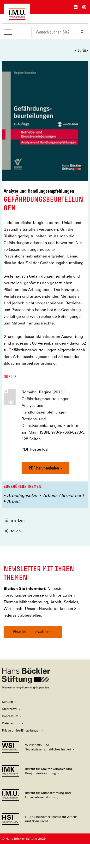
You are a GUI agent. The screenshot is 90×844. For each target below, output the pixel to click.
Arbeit (13, 501)
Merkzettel (9, 709)
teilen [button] (13, 531)
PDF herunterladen (44, 467)
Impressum (10, 716)
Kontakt (7, 702)
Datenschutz (11, 723)
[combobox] (54, 32)
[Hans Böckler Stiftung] (26, 687)
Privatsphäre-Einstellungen (21, 730)
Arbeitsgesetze (22, 495)
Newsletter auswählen (31, 631)
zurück (83, 50)
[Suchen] (82, 32)
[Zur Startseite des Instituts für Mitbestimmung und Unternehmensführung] (17, 18)
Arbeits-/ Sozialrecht (63, 495)
